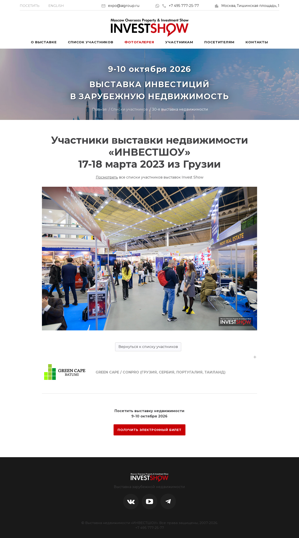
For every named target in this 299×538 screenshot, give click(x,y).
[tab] (149, 372)
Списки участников (129, 109)
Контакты (257, 42)
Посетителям (219, 42)
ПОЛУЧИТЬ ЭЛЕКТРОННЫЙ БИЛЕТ (149, 430)
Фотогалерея (139, 42)
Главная (99, 109)
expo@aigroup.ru (124, 6)
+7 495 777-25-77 (180, 6)
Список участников (90, 42)
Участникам (179, 42)
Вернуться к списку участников (148, 347)
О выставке (44, 42)
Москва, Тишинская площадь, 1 (250, 6)
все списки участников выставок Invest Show (149, 177)
